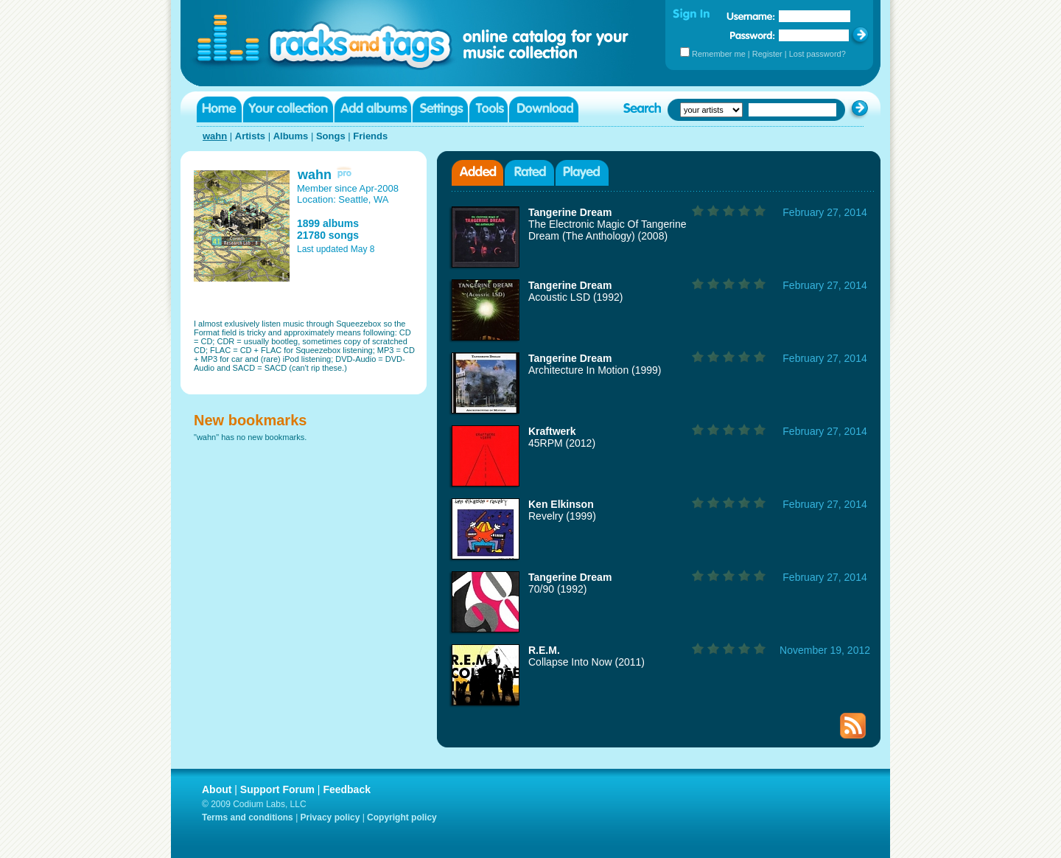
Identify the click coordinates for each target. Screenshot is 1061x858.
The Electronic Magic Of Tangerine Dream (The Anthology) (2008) (607, 230)
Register (767, 53)
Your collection (288, 109)
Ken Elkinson (561, 504)
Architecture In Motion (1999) (595, 370)
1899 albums (328, 223)
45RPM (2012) (561, 443)
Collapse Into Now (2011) (586, 662)
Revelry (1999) (562, 516)
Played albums (582, 173)
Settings (440, 109)
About (216, 789)
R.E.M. (544, 650)
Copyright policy (402, 817)
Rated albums (529, 173)
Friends (370, 136)
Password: (752, 35)
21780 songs (328, 235)
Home (219, 109)
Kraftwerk (552, 431)
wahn (215, 136)
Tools (488, 109)
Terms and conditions (247, 817)
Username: (750, 16)
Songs (331, 136)
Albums (291, 136)
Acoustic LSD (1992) (575, 297)
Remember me (719, 53)
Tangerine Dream (570, 212)
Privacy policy (330, 817)
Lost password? (817, 53)
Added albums (477, 173)
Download (543, 109)
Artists (250, 136)
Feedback (347, 789)
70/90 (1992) (557, 589)
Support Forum (277, 789)
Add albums (373, 109)
